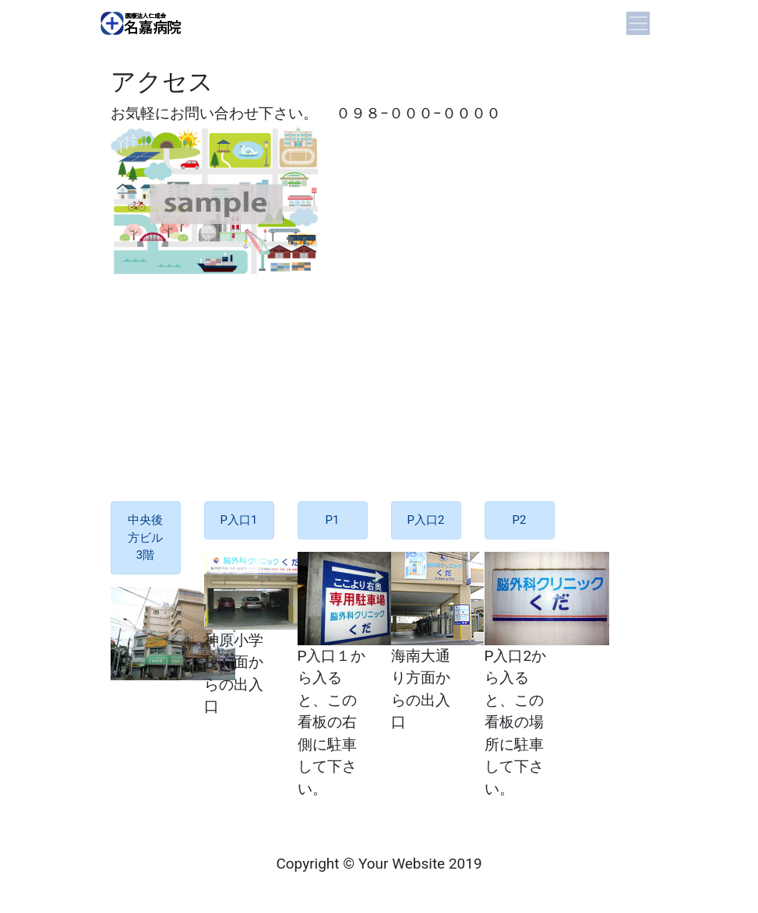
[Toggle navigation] (638, 23)
